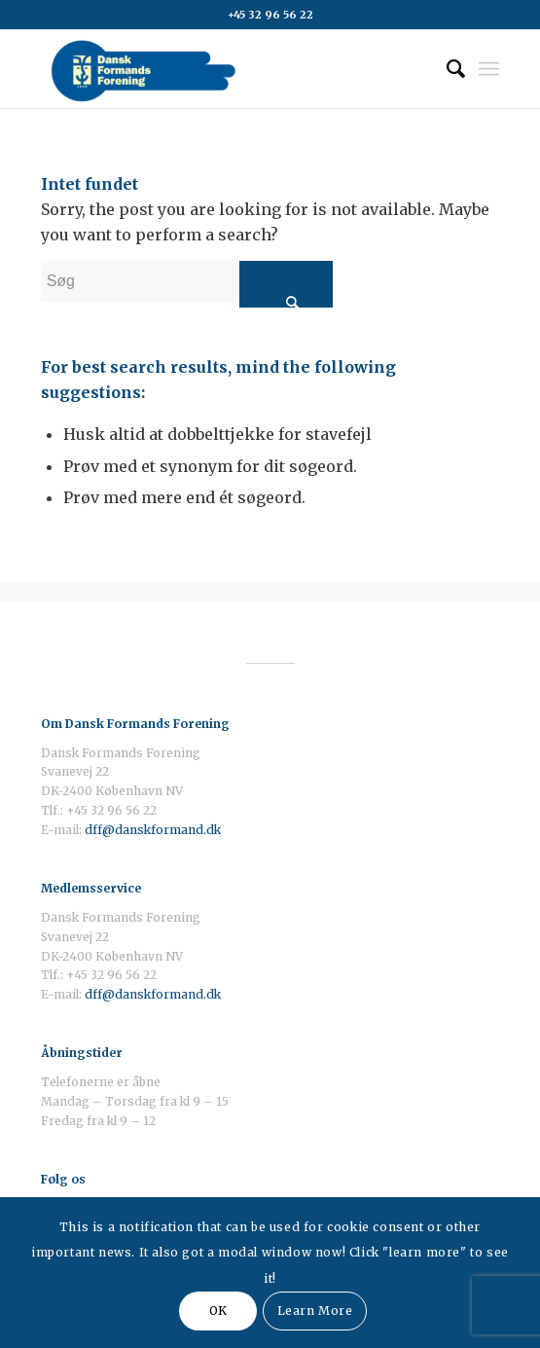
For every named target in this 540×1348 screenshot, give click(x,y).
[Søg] (446, 69)
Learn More (315, 1310)
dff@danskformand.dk (153, 829)
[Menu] (489, 69)
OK (218, 1310)
